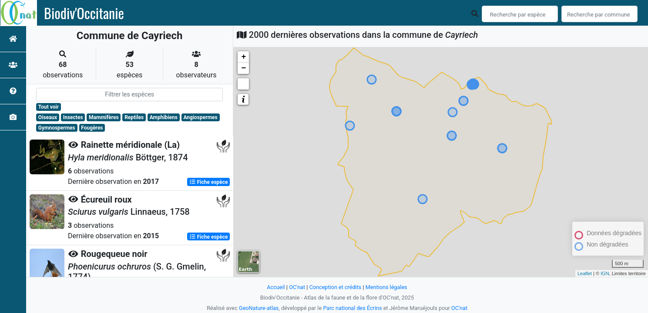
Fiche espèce (208, 182)
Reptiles (134, 117)
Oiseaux (47, 117)
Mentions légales (387, 287)
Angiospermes (200, 117)
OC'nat (297, 287)
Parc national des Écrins (353, 308)
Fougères (92, 128)
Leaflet (584, 273)
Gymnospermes (56, 128)
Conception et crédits (335, 287)
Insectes (73, 117)
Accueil (275, 287)
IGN (605, 273)
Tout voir (48, 107)
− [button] (243, 68)
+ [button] (243, 57)
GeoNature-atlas (258, 308)
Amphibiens (164, 117)
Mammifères (103, 117)
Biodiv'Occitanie (84, 13)
